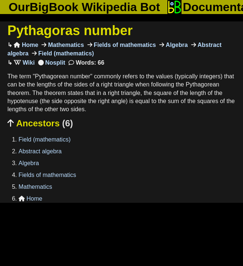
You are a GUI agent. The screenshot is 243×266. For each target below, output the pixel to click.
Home (26, 45)
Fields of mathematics (124, 45)
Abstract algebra (40, 151)
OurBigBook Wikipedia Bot (84, 7)
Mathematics (65, 45)
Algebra (176, 45)
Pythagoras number (70, 30)
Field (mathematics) (65, 53)
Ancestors (40, 123)
